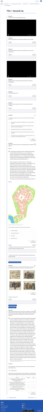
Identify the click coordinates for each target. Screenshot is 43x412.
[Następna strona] (31, 397)
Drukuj (10, 42)
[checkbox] (29, 35)
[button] (36, 1)
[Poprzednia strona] (12, 397)
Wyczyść (34, 42)
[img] (22, 203)
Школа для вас (3, 410)
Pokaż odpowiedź (12, 307)
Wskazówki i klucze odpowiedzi (14, 262)
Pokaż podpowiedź (12, 305)
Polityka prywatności (4, 407)
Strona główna (6, 3)
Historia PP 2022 (25, 3)
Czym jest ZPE (3, 408)
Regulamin (2, 404)
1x (33, 35)
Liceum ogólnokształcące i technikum (16, 3)
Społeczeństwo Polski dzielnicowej (34, 3)
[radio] (22, 231)
